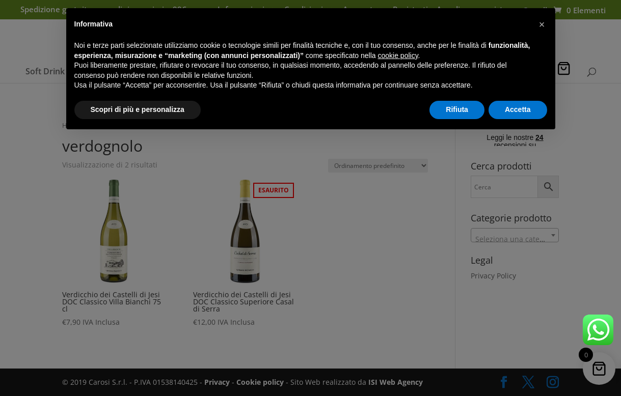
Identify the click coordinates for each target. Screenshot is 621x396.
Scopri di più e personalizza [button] (137, 109)
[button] (542, 24)
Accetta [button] (518, 109)
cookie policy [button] (397, 55)
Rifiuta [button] (457, 109)
